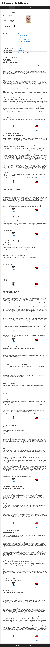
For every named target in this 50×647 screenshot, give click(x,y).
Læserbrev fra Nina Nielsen (23, 35)
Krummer (12, 7)
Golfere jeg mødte (19, 7)
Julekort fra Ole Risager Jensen (23, 39)
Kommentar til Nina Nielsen (23, 37)
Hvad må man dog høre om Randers (24, 46)
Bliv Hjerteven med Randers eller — (24, 52)
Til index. (13, 127)
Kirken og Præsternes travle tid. (23, 33)
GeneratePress (32, 645)
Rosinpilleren (25, 7)
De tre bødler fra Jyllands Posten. (24, 48)
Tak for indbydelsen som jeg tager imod (25, 41)
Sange (30, 7)
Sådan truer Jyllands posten (23, 44)
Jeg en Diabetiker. (21, 50)
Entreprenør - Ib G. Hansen (15, 3)
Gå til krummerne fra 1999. (22, 28)
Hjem (2, 7)
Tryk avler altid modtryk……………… (24, 31)
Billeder (7, 7)
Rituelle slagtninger (21, 43)
